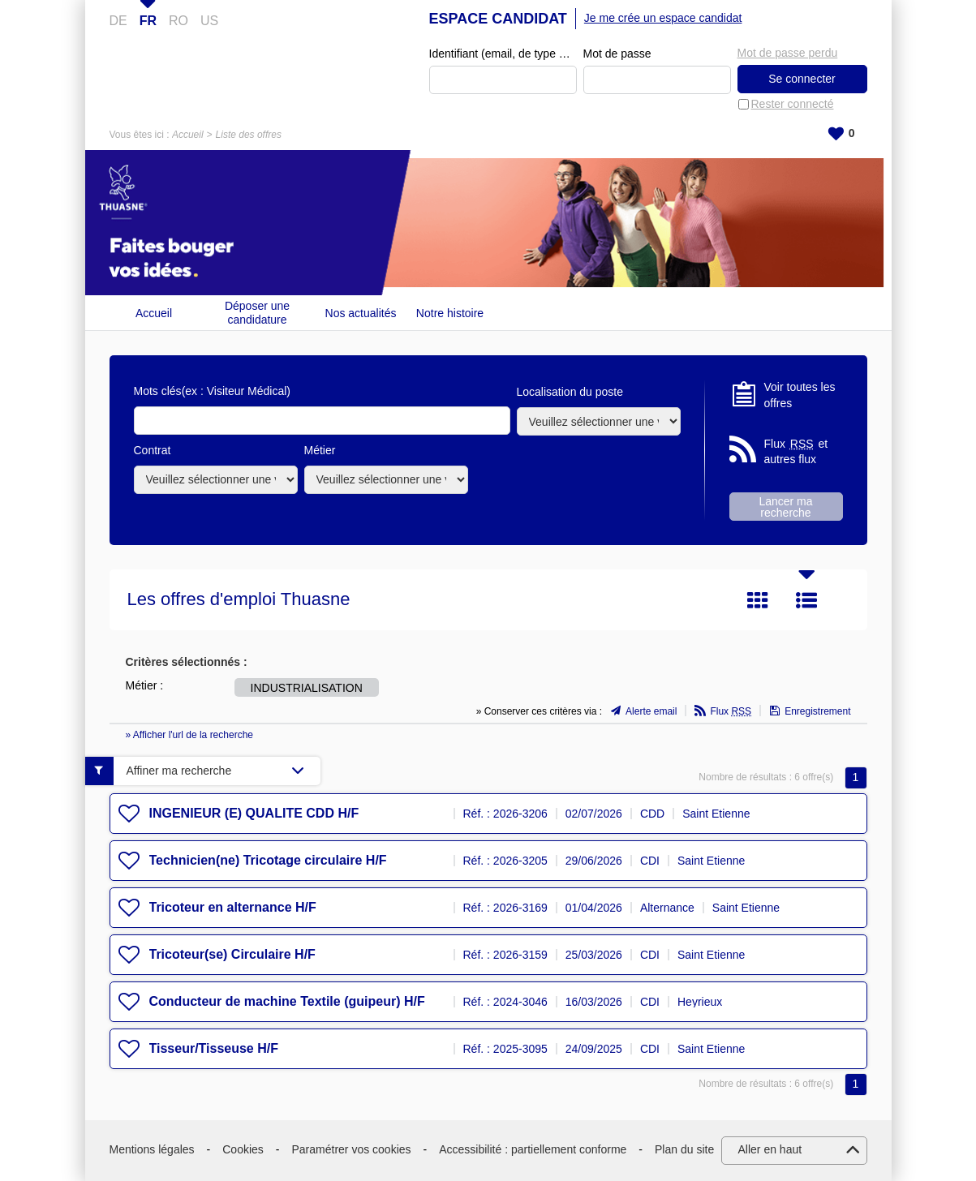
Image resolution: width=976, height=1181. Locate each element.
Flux (730, 711)
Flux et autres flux (796, 451)
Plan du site (684, 1149)
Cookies (243, 1149)
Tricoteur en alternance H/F (232, 907)
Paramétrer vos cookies (351, 1149)
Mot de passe (617, 53)
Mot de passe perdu (787, 52)
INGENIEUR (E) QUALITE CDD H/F (254, 813)
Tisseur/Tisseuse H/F (213, 1048)
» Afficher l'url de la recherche (190, 735)
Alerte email (651, 711)
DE (118, 21)
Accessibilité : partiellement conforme (532, 1149)
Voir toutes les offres (800, 395)
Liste (806, 600)
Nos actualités (361, 313)
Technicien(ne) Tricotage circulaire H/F (268, 860)
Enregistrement (817, 711)
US (209, 21)
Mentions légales (152, 1149)
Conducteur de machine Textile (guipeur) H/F (287, 1001)
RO (178, 21)
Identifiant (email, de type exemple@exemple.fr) (503, 53)
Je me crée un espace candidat (663, 17)
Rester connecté (792, 103)
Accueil (188, 134)
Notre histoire (450, 313)
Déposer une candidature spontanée (257, 312)
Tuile (758, 600)
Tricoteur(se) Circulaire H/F (232, 954)
